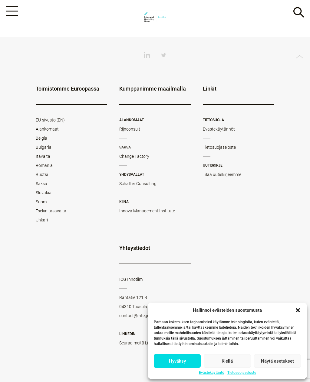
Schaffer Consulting (138, 183)
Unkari (42, 220)
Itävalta (43, 156)
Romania (44, 165)
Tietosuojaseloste (241, 372)
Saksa (41, 183)
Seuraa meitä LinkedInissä (143, 342)
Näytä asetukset (277, 361)
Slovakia (43, 192)
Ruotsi (42, 174)
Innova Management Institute (147, 210)
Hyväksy (177, 361)
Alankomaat (47, 129)
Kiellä (227, 361)
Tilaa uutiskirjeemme (222, 174)
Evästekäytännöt (219, 129)
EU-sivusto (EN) (50, 120)
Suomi (42, 201)
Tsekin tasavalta (51, 210)
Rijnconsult (129, 129)
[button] (298, 310)
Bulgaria (43, 147)
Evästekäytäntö (211, 372)
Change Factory (134, 156)
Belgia (41, 138)
